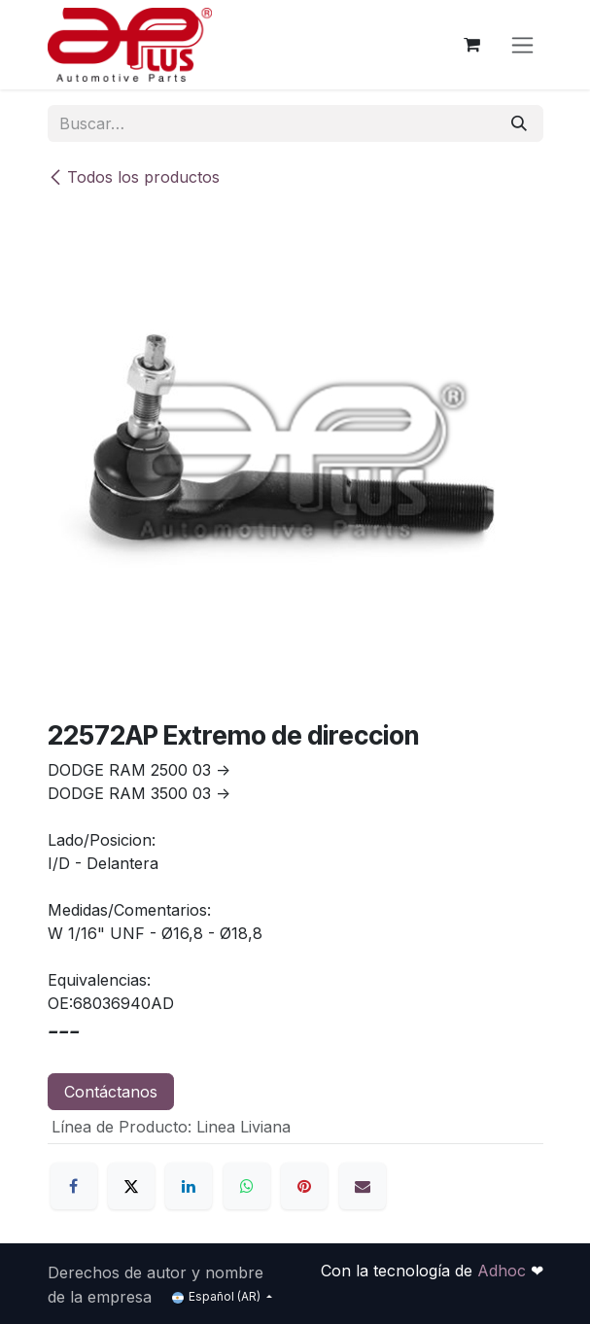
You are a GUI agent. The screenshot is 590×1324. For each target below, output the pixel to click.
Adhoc (504, 1270)
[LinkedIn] (188, 1186)
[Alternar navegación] (522, 45)
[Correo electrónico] (362, 1186)
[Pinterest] (304, 1186)
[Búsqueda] (519, 123)
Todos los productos (134, 177)
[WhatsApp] (247, 1186)
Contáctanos (110, 1091)
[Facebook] (74, 1186)
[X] (131, 1186)
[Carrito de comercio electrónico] (472, 44)
